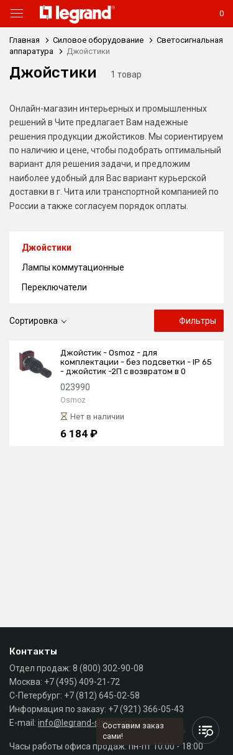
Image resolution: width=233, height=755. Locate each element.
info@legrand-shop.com (85, 723)
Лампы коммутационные (73, 267)
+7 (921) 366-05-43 (146, 709)
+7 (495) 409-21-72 (82, 682)
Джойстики (46, 247)
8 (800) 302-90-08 (108, 668)
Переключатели (54, 287)
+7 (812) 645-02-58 (102, 695)
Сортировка (33, 321)
